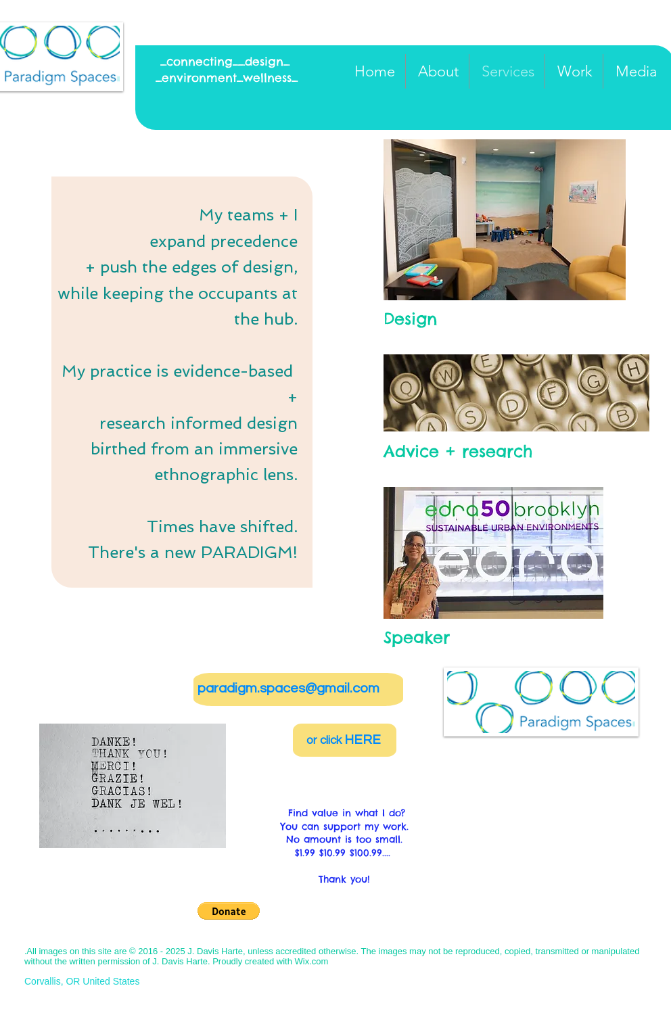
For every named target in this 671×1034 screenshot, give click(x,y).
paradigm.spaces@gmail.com (288, 688)
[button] (505, 219)
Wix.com (312, 961)
